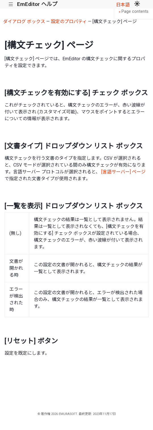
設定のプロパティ (69, 21)
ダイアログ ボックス (24, 21)
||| (11, 4)
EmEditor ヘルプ (37, 4)
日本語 (123, 4)
